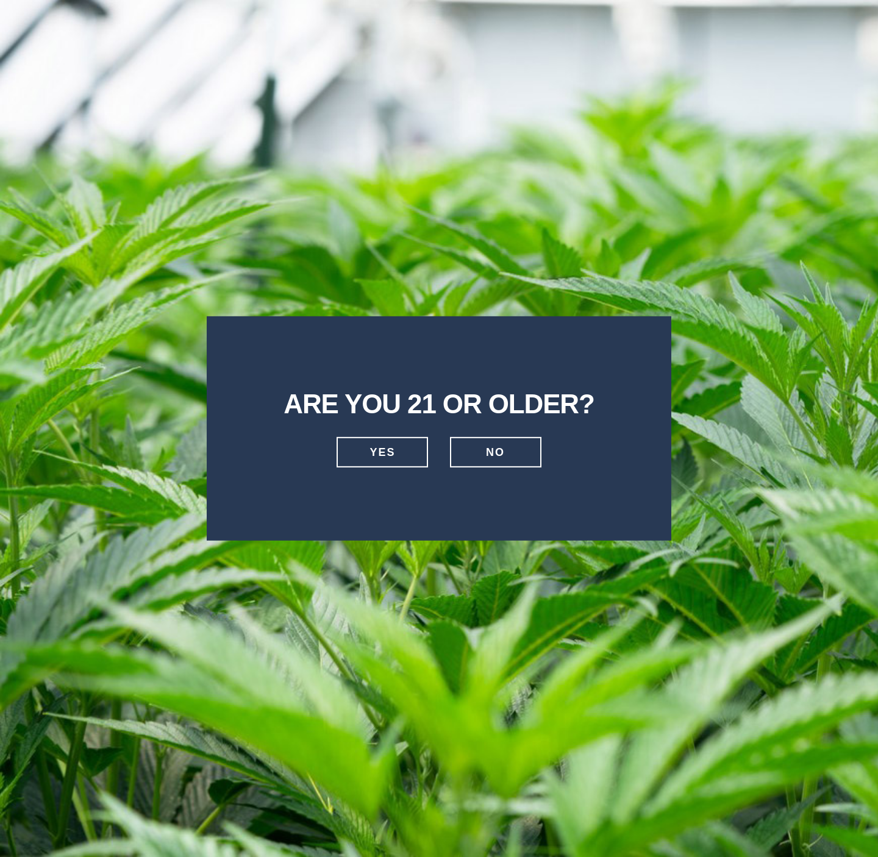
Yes (382, 452)
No (495, 452)
